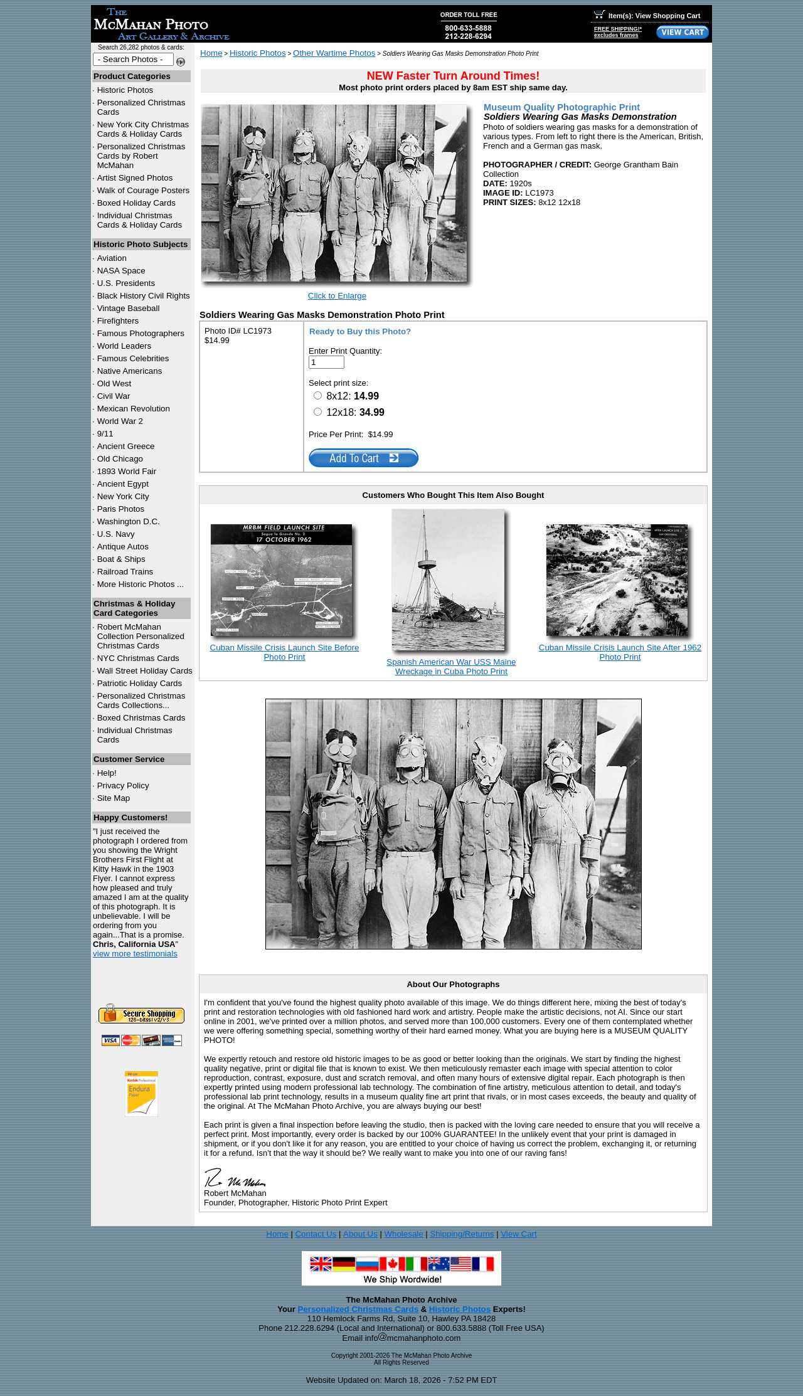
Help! (107, 773)
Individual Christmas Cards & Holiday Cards (140, 220)
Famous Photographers (140, 333)
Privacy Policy (123, 785)
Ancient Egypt (123, 484)
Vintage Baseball (128, 308)
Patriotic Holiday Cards (140, 683)
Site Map (113, 798)
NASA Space (121, 270)
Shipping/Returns (462, 1234)
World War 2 (120, 421)
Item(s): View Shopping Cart (647, 15)
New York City (123, 496)
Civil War (113, 396)
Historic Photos (125, 90)
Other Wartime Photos (334, 53)
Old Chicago (120, 458)
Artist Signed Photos (135, 177)
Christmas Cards (138, 658)
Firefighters (118, 320)
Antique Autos (123, 546)
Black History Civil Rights (143, 295)
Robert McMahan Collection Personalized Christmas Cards (140, 636)
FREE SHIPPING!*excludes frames (618, 32)
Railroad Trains (125, 571)
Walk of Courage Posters (143, 190)
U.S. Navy (116, 534)
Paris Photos (121, 509)
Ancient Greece (126, 446)
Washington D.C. (128, 521)
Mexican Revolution (133, 408)
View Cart (519, 1234)
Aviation (112, 258)
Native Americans (129, 371)
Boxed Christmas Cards (141, 717)
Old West (114, 383)
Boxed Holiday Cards (136, 203)
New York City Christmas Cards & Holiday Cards (143, 129)
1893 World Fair (127, 471)
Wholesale (403, 1234)
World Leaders (124, 346)
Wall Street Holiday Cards (145, 670)
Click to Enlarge (337, 295)
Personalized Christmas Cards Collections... (141, 700)
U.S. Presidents (126, 283)
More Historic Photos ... (140, 584)
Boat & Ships (121, 559)
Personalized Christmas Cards (357, 1309)
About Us (360, 1234)
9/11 (105, 433)
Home (211, 53)
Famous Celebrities (133, 358)
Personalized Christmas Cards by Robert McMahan (141, 156)
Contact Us (315, 1234)
